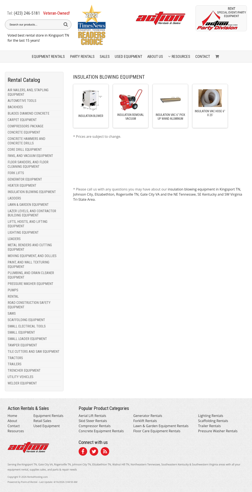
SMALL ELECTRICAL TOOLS (27, 326)
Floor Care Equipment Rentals (156, 431)
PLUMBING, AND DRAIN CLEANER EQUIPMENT (31, 275)
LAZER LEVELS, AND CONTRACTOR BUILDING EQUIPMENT (32, 213)
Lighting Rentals (210, 415)
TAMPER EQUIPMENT (22, 345)
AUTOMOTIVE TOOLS (22, 101)
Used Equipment (46, 426)
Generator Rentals (147, 415)
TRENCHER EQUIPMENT (24, 370)
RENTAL (13, 296)
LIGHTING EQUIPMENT (23, 232)
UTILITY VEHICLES (20, 377)
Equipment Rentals (48, 415)
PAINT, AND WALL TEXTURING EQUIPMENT (28, 264)
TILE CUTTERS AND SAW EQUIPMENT (33, 352)
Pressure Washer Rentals (218, 431)
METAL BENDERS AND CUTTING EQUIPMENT (30, 247)
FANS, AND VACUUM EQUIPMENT (30, 156)
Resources (179, 56)
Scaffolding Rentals (213, 420)
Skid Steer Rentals (93, 420)
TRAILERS (14, 364)
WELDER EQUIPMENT (22, 383)
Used (128, 56)
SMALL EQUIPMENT (21, 332)
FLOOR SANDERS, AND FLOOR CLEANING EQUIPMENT (28, 164)
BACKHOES (15, 107)
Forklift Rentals (145, 420)
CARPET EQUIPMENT (22, 120)
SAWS (12, 313)
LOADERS (14, 239)
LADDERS (14, 198)
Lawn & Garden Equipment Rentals (160, 426)
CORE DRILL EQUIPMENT (25, 150)
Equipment (48, 56)
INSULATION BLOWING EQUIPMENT (32, 192)
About (12, 420)
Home (12, 415)
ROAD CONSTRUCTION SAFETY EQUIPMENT (29, 305)
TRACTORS (15, 358)
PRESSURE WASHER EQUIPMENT (30, 284)
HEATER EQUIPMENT (22, 185)
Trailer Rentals (209, 426)
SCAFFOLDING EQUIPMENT (26, 320)
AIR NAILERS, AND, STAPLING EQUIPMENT (28, 92)
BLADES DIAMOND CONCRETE (28, 113)
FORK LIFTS (16, 173)
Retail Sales (42, 420)
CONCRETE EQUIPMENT (24, 132)
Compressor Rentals (94, 426)
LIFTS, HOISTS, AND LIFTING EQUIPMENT (27, 224)
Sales (105, 56)
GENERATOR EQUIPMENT (25, 179)
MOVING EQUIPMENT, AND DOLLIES (32, 256)
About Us (155, 56)
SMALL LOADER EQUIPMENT (27, 339)
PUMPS (13, 290)
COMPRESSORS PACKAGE (25, 126)
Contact (202, 56)
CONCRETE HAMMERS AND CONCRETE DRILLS (26, 141)
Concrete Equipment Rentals (101, 431)
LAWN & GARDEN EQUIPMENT (28, 205)
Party (82, 56)
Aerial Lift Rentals (92, 415)
